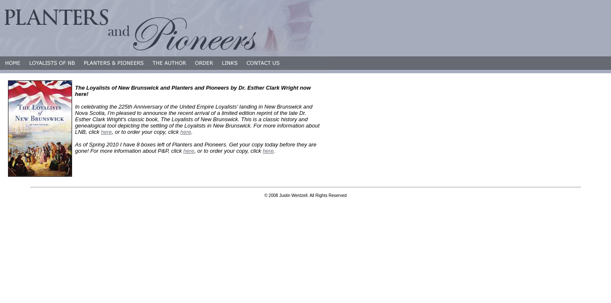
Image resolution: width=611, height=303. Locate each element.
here (106, 132)
